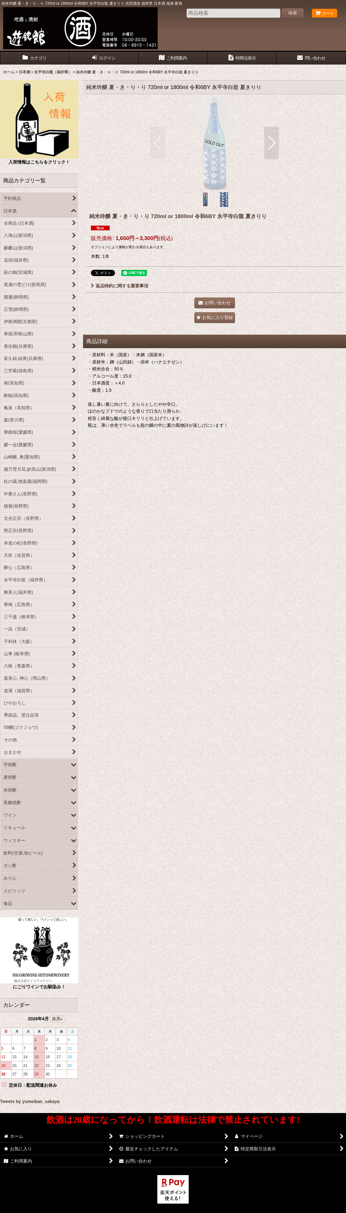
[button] (157, 143)
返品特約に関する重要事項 (119, 285)
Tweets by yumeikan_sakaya (30, 1101)
